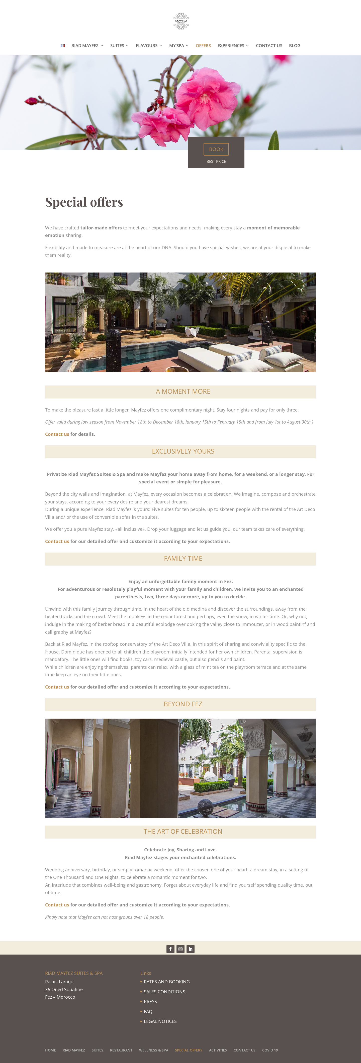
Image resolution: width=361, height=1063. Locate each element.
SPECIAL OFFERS (188, 1050)
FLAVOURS (146, 46)
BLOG (294, 46)
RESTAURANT (121, 1050)
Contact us (57, 434)
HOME (50, 1050)
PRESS (150, 1001)
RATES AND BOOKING (167, 982)
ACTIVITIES (218, 1050)
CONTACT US (269, 46)
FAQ (148, 1011)
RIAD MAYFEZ (85, 46)
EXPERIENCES (231, 46)
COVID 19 (270, 1050)
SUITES (117, 46)
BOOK (216, 149)
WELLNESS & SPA (153, 1050)
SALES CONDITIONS (164, 992)
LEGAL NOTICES (160, 1021)
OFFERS (203, 46)
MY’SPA (176, 46)
